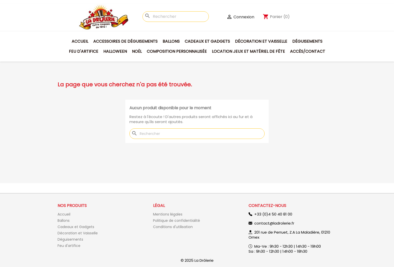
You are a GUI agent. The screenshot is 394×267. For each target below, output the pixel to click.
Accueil (80, 41)
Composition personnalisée (177, 51)
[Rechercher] (175, 16)
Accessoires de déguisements (125, 41)
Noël (137, 51)
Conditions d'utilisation (173, 226)
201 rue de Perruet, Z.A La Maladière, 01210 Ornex (289, 235)
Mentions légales (167, 214)
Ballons (171, 41)
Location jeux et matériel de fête (248, 51)
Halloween (115, 51)
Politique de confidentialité (176, 220)
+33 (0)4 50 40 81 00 (273, 214)
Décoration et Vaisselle (261, 41)
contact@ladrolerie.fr (274, 223)
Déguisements (307, 41)
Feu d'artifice (83, 51)
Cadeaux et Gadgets (207, 41)
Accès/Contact (307, 51)
